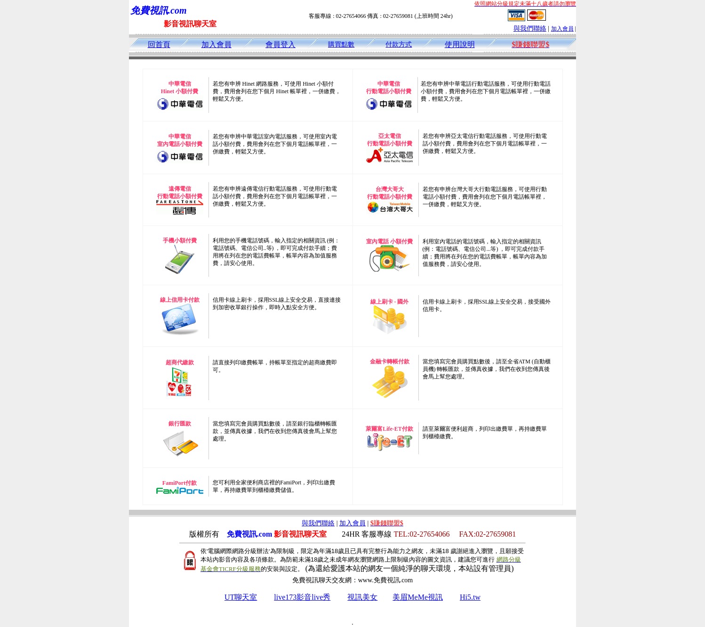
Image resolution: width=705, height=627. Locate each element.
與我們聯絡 (529, 28)
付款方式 (398, 44)
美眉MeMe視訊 (418, 597)
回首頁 (159, 44)
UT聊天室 (240, 597)
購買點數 (341, 44)
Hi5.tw (470, 597)
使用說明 (460, 44)
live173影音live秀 (302, 597)
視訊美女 (362, 597)
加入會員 (562, 28)
